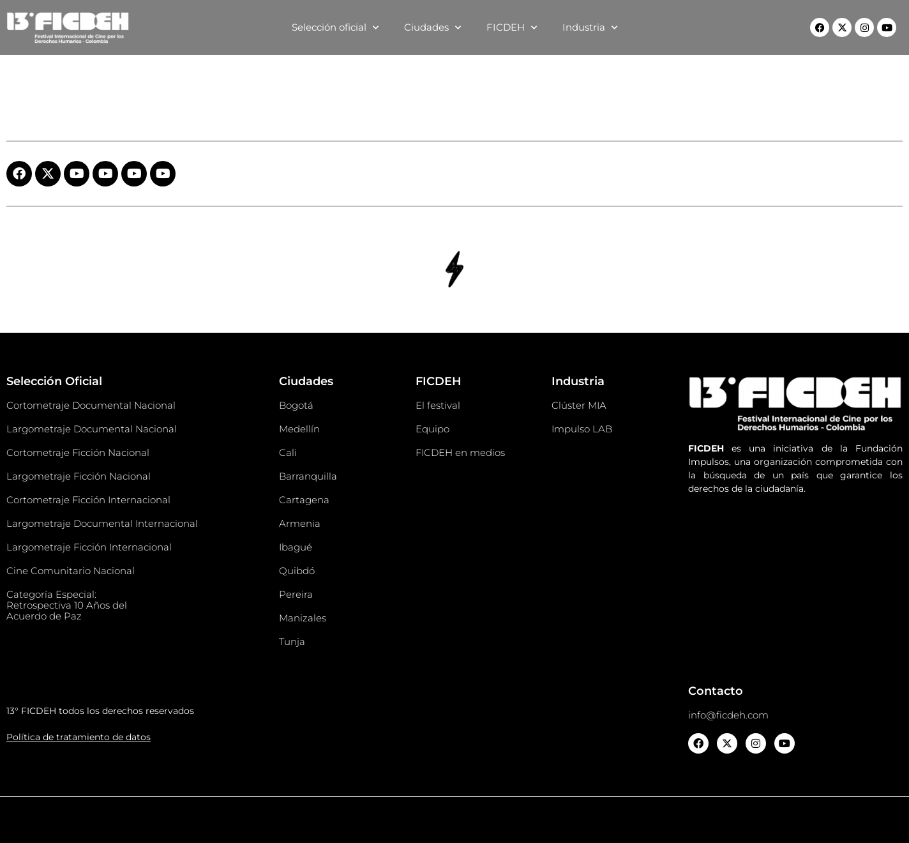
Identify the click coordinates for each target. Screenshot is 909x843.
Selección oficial (335, 28)
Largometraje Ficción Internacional (89, 547)
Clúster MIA (579, 405)
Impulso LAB (582, 429)
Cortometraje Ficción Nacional (77, 452)
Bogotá (296, 405)
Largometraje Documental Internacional (102, 523)
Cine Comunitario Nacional (70, 571)
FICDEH (511, 28)
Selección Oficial (54, 381)
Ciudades (432, 28)
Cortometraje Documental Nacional (91, 405)
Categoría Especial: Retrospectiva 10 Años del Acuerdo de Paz (66, 605)
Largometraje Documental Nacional (91, 429)
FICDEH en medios (460, 452)
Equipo (432, 429)
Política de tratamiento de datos (78, 737)
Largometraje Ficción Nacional (78, 476)
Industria (589, 28)
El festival (438, 405)
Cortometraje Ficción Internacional (88, 500)
